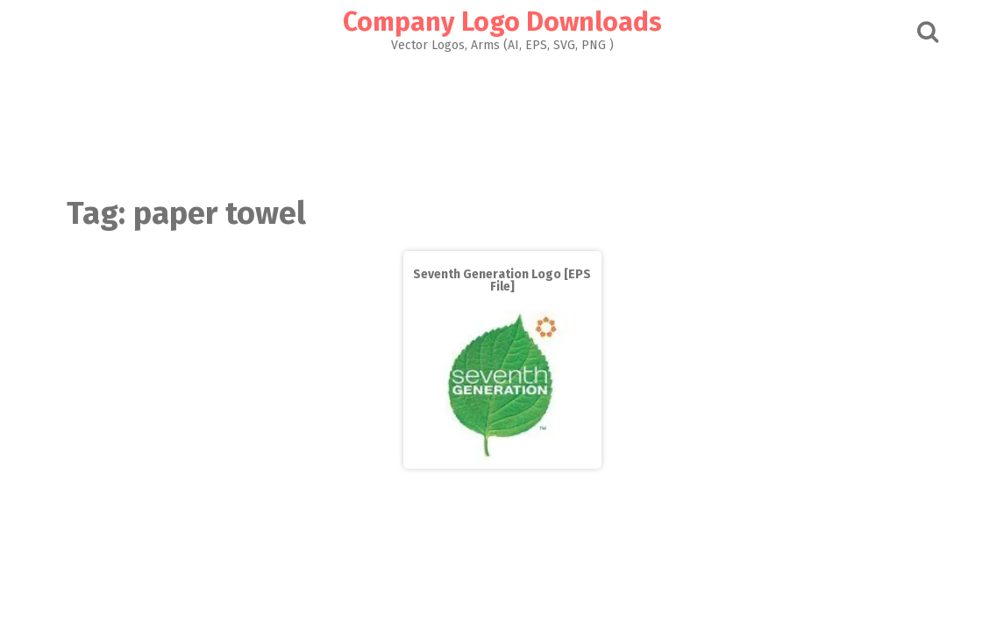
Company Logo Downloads (502, 22)
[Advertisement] (502, 119)
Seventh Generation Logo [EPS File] (502, 280)
